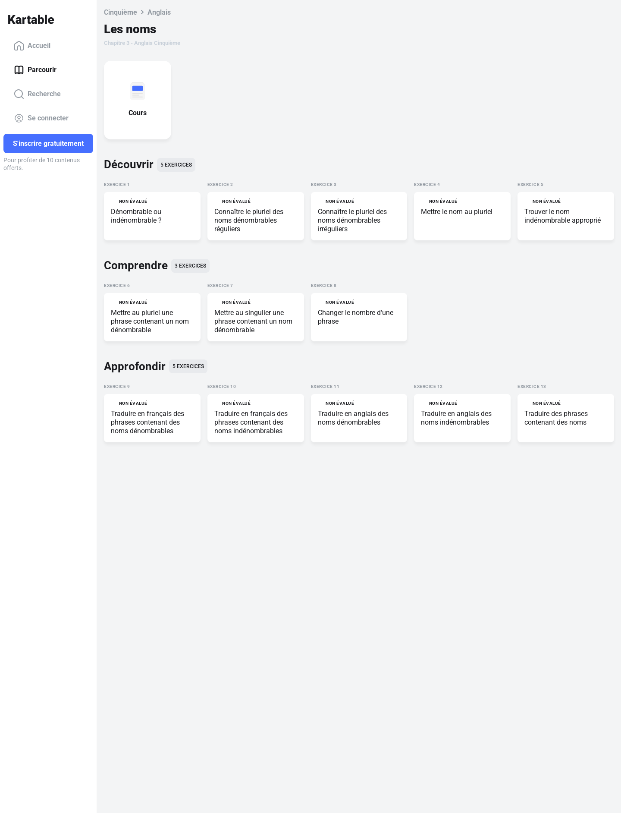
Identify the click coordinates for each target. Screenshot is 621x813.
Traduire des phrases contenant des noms (556, 418)
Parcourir (35, 70)
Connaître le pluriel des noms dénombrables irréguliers (352, 220)
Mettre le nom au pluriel (456, 212)
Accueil (32, 46)
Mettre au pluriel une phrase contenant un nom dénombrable (150, 321)
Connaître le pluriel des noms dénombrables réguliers (248, 220)
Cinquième (120, 12)
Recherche (37, 94)
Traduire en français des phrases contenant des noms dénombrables (147, 422)
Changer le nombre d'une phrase (355, 317)
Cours (139, 113)
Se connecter (41, 118)
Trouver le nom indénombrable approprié (562, 216)
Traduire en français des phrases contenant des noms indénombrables (251, 422)
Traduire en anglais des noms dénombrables (353, 418)
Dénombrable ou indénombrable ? (136, 216)
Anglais (159, 12)
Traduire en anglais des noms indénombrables (456, 418)
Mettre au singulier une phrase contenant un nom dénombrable (253, 321)
